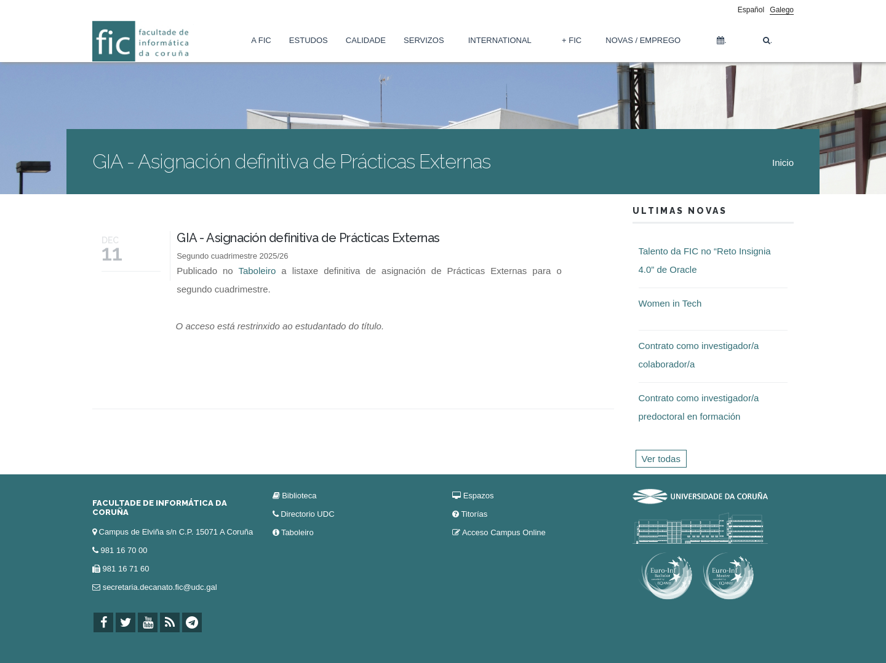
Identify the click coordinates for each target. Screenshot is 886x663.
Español (751, 10)
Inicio (783, 162)
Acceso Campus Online (504, 532)
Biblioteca (299, 495)
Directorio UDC (307, 514)
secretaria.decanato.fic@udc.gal (160, 587)
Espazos (478, 495)
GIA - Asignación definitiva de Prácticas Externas (308, 237)
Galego (782, 10)
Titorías (474, 514)
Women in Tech (670, 303)
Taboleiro (257, 270)
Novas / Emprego (642, 40)
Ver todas (661, 458)
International (500, 40)
